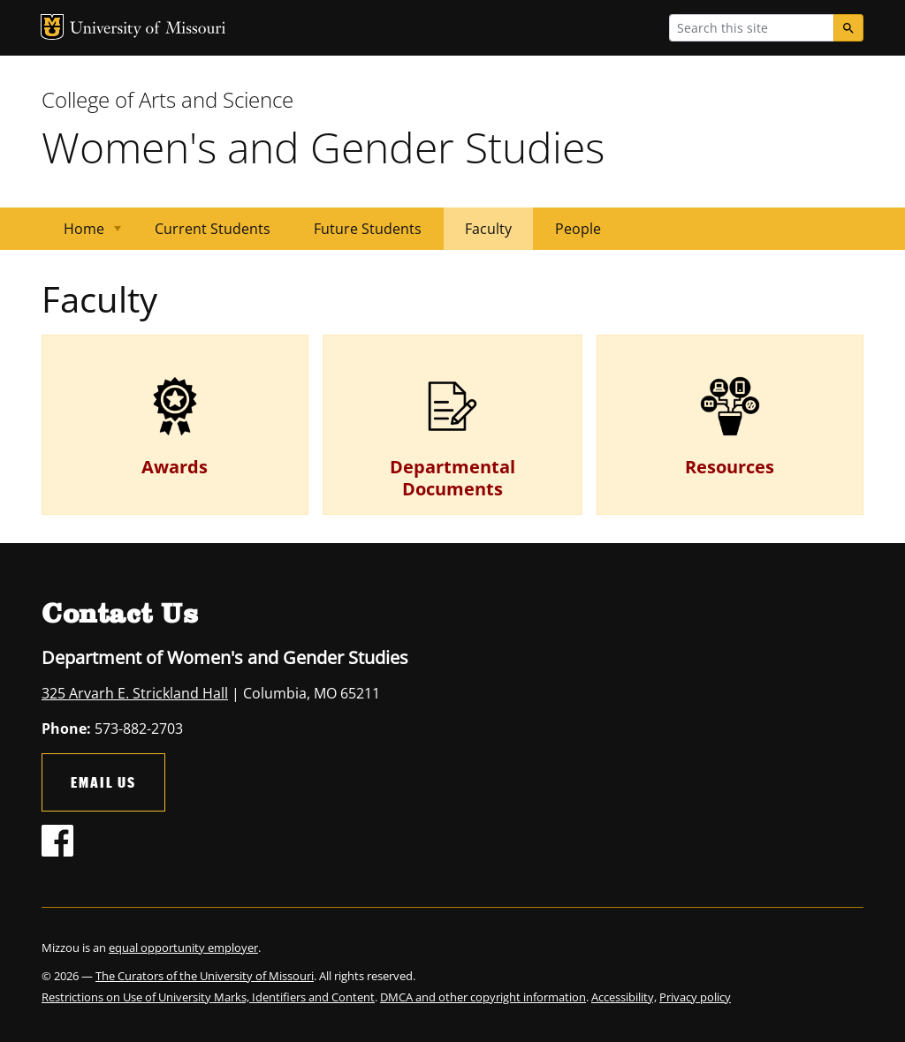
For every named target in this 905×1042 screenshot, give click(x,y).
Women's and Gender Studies (323, 147)
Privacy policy (695, 997)
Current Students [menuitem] (212, 228)
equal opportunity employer (183, 947)
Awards (174, 467)
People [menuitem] (578, 228)
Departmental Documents (452, 478)
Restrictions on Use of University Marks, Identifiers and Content (208, 997)
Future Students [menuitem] (368, 228)
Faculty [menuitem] (488, 228)
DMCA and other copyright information (483, 997)
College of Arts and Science (167, 99)
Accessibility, (624, 997)
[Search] (848, 28)
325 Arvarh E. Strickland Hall (135, 693)
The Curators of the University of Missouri (204, 976)
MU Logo (52, 27)
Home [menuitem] (81, 234)
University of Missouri (148, 29)
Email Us (103, 782)
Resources (729, 467)
